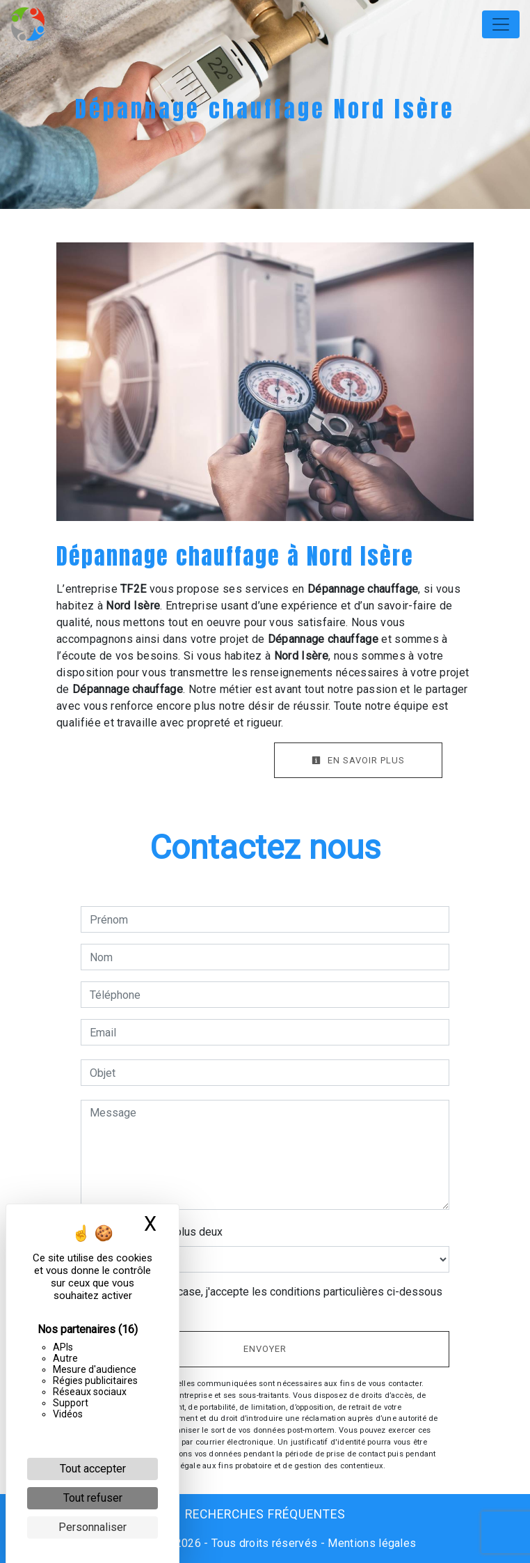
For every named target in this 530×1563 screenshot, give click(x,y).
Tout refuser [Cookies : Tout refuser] (92, 1497)
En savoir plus (358, 760)
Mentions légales (370, 1543)
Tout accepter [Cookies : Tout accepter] (93, 1468)
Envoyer (265, 1349)
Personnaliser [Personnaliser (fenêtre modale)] (92, 1527)
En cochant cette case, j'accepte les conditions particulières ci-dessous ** (268, 1300)
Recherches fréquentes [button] (265, 1514)
